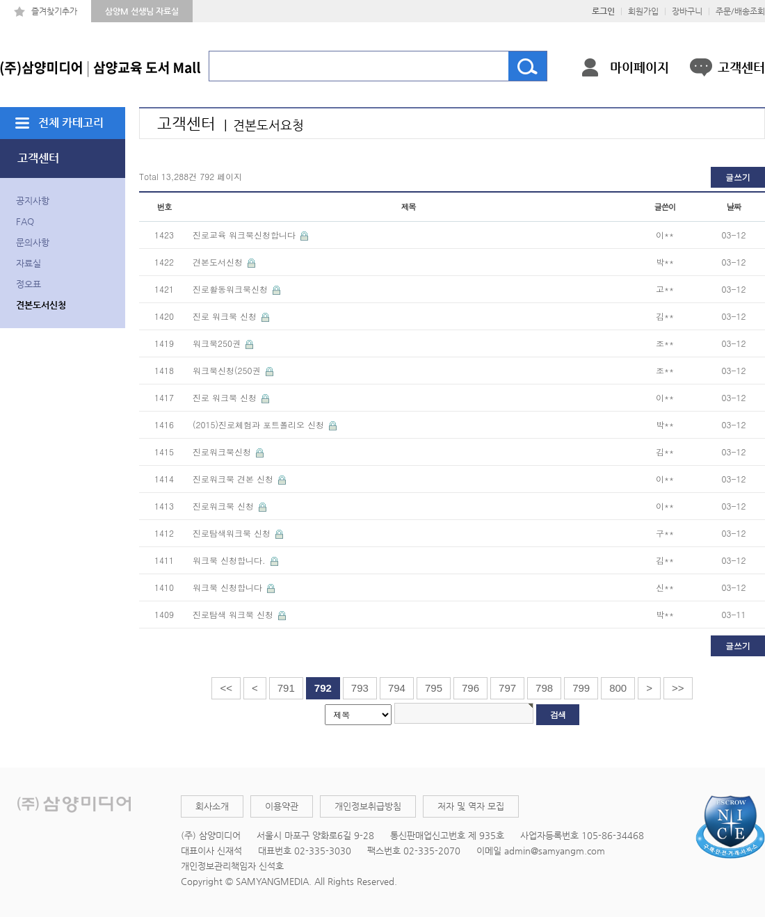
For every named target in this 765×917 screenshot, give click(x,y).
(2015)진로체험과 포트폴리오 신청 (260, 424)
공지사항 (32, 200)
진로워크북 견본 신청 (234, 479)
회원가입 (643, 11)
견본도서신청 (41, 305)
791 (286, 688)
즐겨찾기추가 (54, 11)
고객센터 (741, 67)
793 (360, 688)
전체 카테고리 (71, 122)
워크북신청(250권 (228, 370)
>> (678, 688)
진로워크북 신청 (225, 506)
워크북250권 (218, 343)
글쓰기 (737, 177)
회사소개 (212, 806)
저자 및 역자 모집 (470, 806)
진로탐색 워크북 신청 (234, 614)
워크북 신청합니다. (230, 560)
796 (470, 688)
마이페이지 (639, 67)
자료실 (28, 263)
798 (544, 688)
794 (396, 688)
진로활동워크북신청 (232, 289)
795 (433, 688)
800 (618, 688)
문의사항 (32, 242)
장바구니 (687, 11)
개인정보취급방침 (368, 806)
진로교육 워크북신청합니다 (245, 235)
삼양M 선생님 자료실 (142, 11)
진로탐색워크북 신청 (233, 533)
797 (507, 688)
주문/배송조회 (740, 11)
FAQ (25, 221)
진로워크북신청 (223, 451)
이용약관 (281, 806)
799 (581, 688)
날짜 (734, 206)
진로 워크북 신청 (226, 316)
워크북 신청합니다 (229, 587)
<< (226, 688)
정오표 (28, 284)
